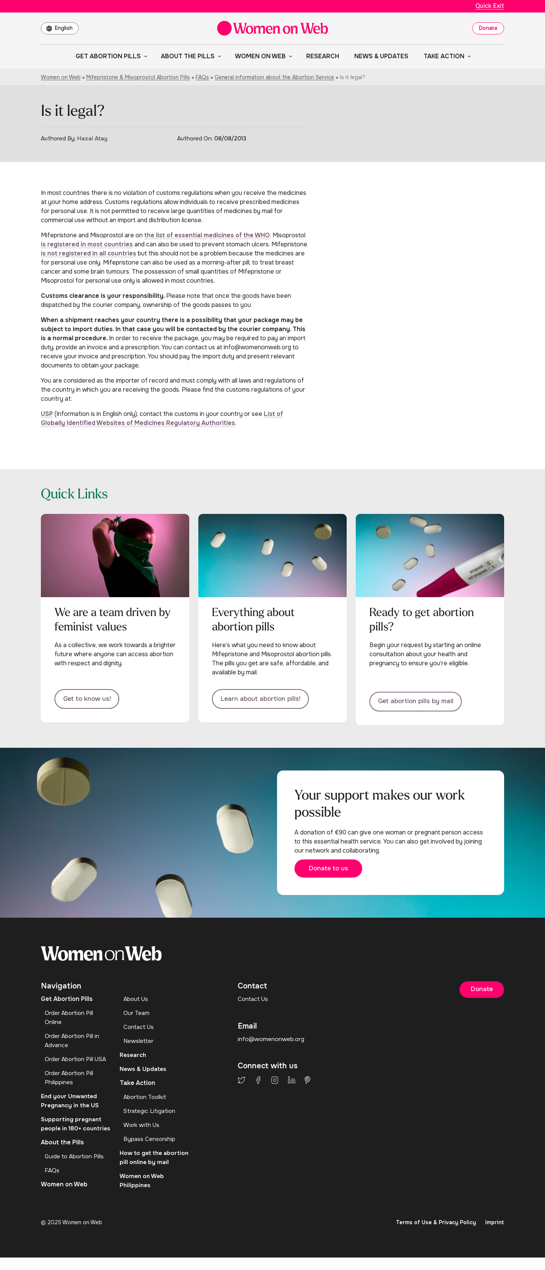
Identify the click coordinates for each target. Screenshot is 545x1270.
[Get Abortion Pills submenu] (144, 56)
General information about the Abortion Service (274, 77)
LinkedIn (292, 1083)
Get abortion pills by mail (419, 700)
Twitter (241, 1083)
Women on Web (61, 77)
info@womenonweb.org (271, 1042)
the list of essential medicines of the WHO (207, 235)
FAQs (202, 77)
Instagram (275, 1083)
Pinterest (307, 1083)
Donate (488, 28)
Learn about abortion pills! (264, 700)
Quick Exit (489, 6)
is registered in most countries (87, 244)
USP (47, 414)
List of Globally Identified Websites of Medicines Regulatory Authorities (162, 418)
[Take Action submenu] (468, 56)
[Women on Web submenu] (289, 56)
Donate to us (334, 871)
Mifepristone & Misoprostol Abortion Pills (138, 77)
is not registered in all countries (88, 253)
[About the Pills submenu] (218, 56)
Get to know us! (89, 700)
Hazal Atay (92, 138)
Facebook (258, 1083)
